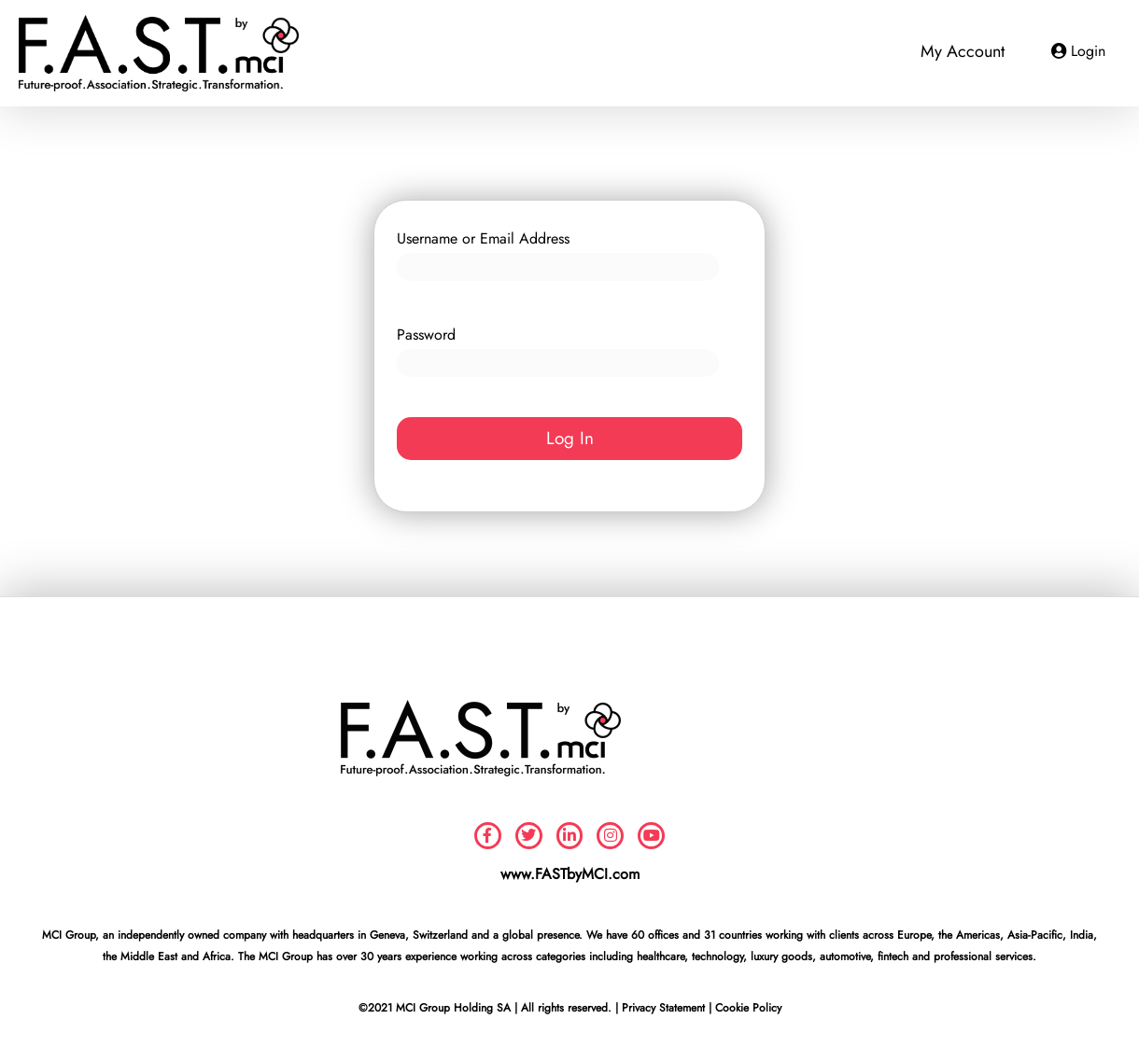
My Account (963, 51)
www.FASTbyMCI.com (570, 874)
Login (1088, 51)
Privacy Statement (663, 1007)
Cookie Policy (748, 1007)
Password (426, 334)
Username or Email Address (483, 238)
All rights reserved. (566, 1007)
